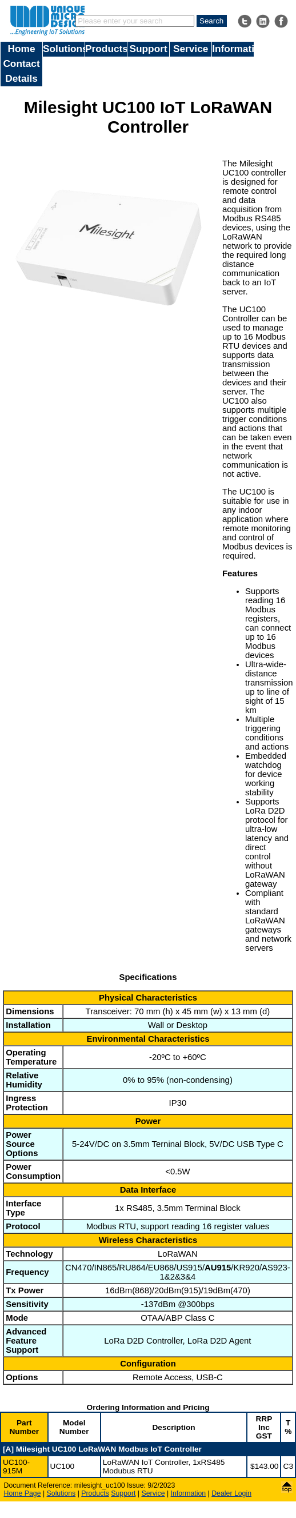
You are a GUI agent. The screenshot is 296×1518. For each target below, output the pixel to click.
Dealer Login (231, 1493)
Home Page (22, 1493)
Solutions (64, 48)
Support (148, 48)
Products (106, 48)
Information (233, 48)
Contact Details (21, 71)
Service (190, 48)
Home (21, 48)
